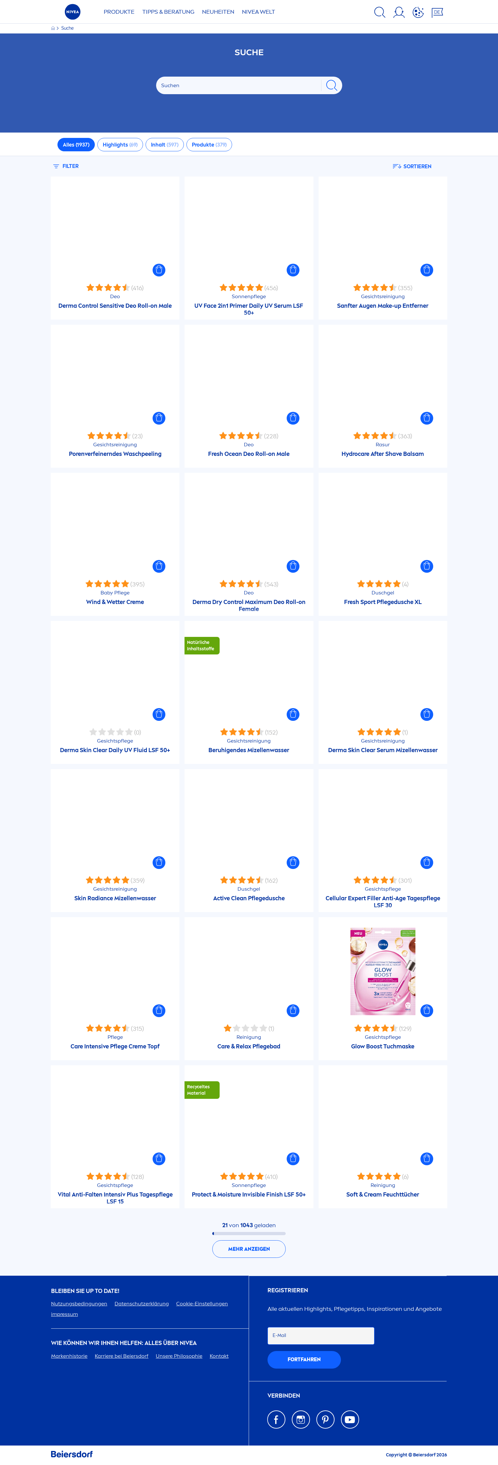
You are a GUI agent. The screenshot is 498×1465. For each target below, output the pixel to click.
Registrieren (288, 1290)
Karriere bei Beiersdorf (121, 1356)
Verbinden (284, 1396)
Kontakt (219, 1356)
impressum (64, 1314)
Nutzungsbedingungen (79, 1304)
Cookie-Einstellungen (202, 1304)
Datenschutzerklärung (142, 1304)
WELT (258, 11)
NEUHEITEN (218, 11)
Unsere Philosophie (179, 1356)
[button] (159, 270)
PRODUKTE (119, 11)
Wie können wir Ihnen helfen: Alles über (124, 1343)
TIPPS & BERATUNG (168, 11)
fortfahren (304, 1359)
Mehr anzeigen (249, 1249)
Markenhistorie (69, 1356)
